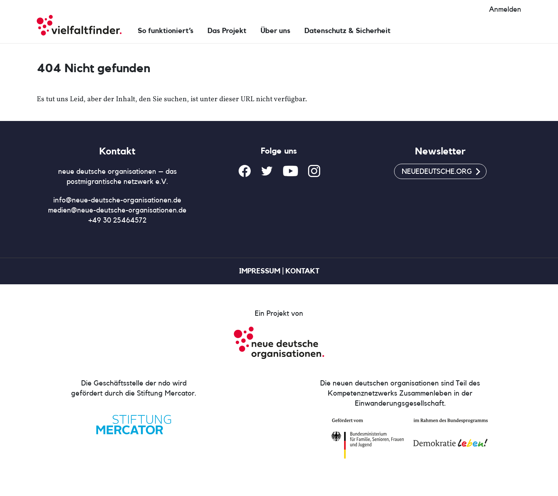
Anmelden (505, 9)
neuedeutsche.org (437, 171)
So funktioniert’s (165, 30)
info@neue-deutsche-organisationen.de (117, 200)
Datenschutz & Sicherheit (347, 30)
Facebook (245, 171)
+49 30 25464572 (117, 220)
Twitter (267, 171)
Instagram (314, 171)
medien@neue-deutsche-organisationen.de (117, 210)
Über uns (275, 30)
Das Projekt (227, 30)
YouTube (290, 171)
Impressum (259, 271)
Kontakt (302, 271)
